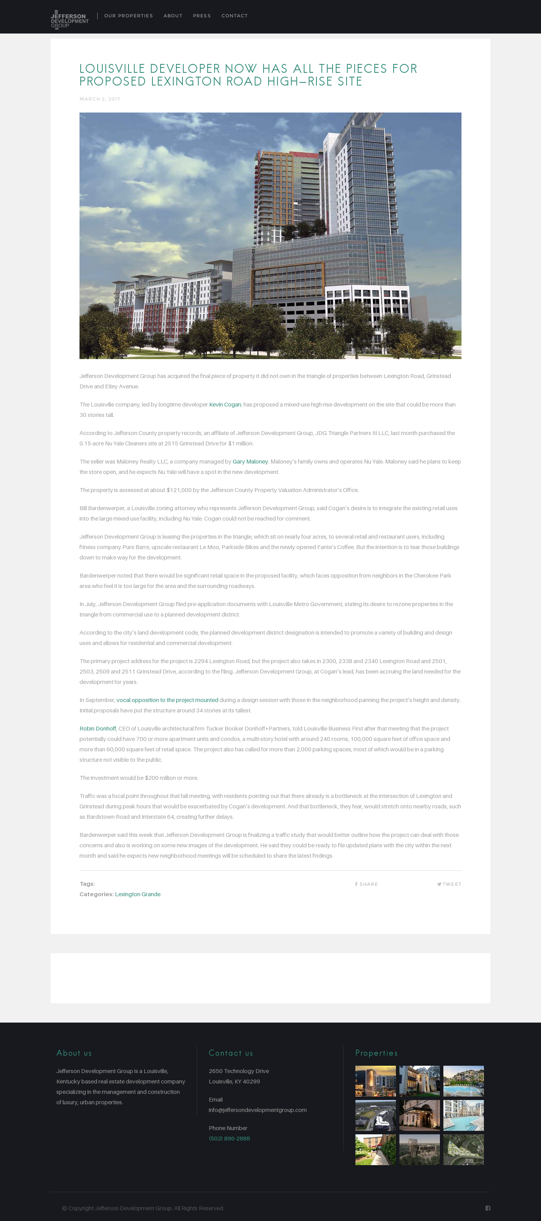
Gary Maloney (250, 461)
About (173, 15)
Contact (234, 15)
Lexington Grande (138, 893)
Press (202, 15)
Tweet (449, 884)
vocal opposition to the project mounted (167, 699)
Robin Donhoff (97, 728)
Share (365, 884)
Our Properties (128, 15)
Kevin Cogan (225, 404)
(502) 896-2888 (229, 1138)
